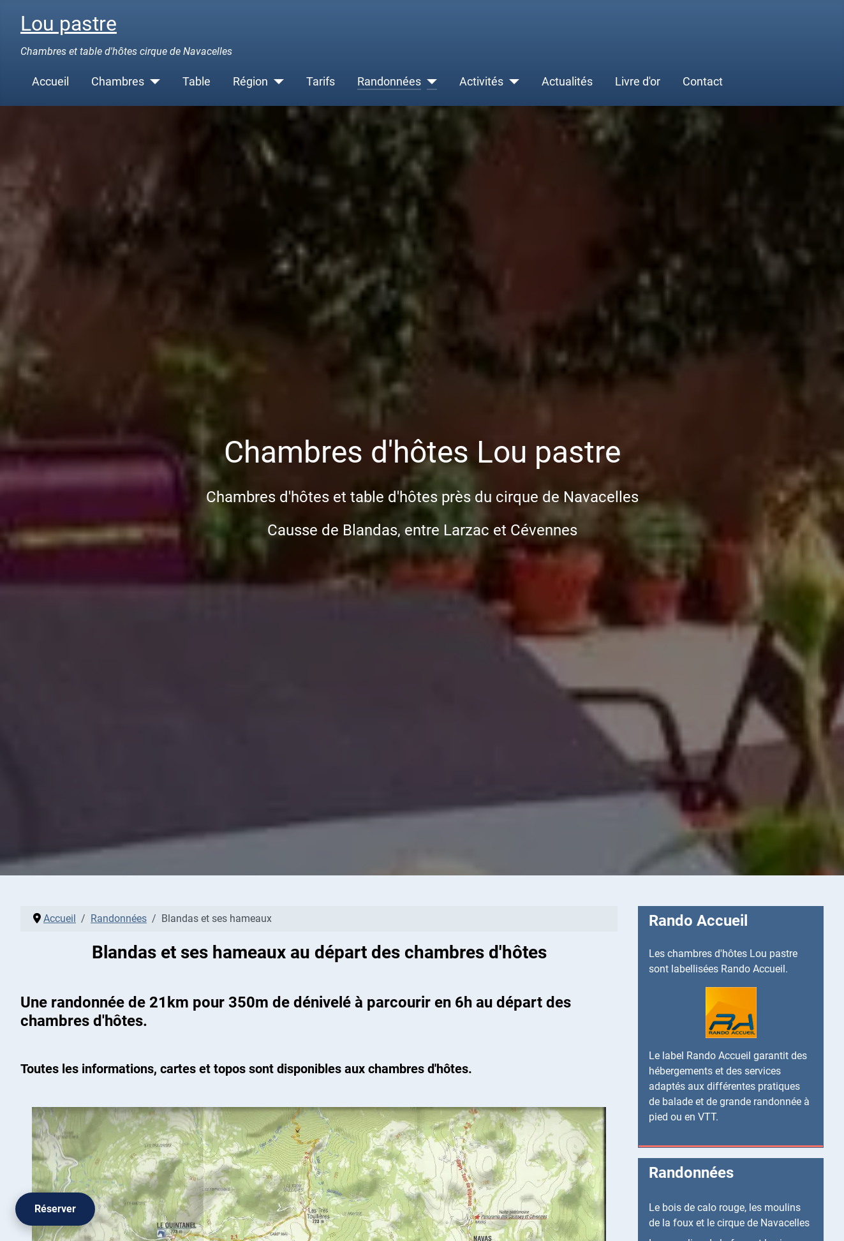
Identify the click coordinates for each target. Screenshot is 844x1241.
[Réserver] (55, 1209)
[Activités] (511, 81)
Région (250, 81)
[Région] (276, 81)
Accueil (50, 81)
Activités (481, 81)
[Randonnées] (429, 81)
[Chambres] (152, 81)
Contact (703, 81)
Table (196, 81)
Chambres (117, 81)
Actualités (567, 81)
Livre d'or (637, 81)
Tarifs (320, 81)
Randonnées (389, 81)
